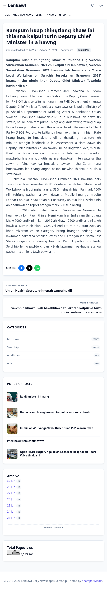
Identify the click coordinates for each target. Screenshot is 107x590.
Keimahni (65, 14)
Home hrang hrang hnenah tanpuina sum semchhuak (55, 412)
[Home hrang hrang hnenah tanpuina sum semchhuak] (12, 417)
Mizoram (83, 50)
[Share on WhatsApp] (37, 268)
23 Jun (14, 518)
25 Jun (14, 505)
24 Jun (14, 511)
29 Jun (14, 487)
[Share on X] (29, 268)
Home (6, 14)
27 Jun (14, 493)
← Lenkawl (14, 5)
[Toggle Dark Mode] (101, 5)
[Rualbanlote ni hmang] (12, 401)
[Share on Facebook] (21, 268)
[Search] (93, 5)
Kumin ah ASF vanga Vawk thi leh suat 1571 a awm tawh (56, 428)
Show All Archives (53, 527)
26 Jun (14, 499)
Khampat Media (92, 581)
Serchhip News (46, 14)
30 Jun (14, 481)
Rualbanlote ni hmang (34, 396)
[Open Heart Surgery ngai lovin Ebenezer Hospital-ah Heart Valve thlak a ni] (12, 458)
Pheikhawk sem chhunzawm (25, 441)
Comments (67, 50)
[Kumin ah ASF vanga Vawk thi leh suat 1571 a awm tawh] (12, 433)
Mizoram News (23, 14)
